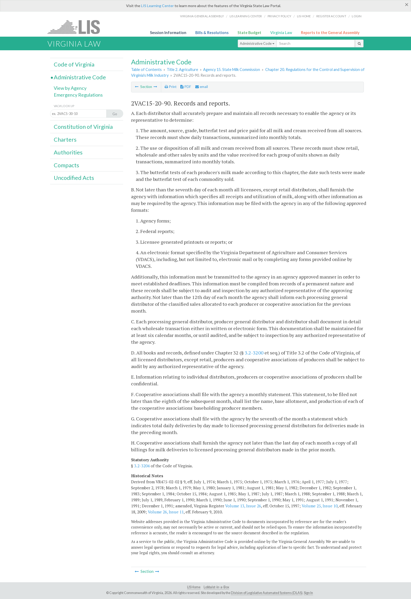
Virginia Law (281, 32)
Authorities (68, 152)
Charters (65, 139)
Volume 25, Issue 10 (320, 505)
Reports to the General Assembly (330, 32)
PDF (185, 87)
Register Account (331, 16)
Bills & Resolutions (212, 32)
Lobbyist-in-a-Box (216, 587)
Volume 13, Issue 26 (243, 505)
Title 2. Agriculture (182, 69)
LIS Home (194, 587)
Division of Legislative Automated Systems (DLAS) (266, 593)
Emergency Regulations (78, 95)
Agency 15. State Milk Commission (231, 69)
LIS (76, 27)
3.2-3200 (254, 353)
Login (356, 16)
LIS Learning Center (157, 5)
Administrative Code (257, 43)
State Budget (249, 32)
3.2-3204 (142, 465)
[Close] (407, 4)
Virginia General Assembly (202, 16)
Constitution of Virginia (83, 126)
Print (170, 87)
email (201, 87)
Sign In (308, 593)
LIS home (304, 16)
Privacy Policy (279, 16)
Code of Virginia (74, 64)
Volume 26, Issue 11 (166, 511)
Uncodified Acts (74, 177)
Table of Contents (146, 69)
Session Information (168, 32)
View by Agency (70, 88)
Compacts (66, 165)
